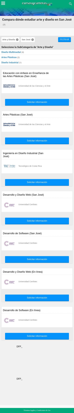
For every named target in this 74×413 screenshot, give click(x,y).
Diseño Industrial (10, 62)
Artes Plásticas (9, 57)
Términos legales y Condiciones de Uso (37, 410)
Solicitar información (37, 102)
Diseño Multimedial (11, 52)
